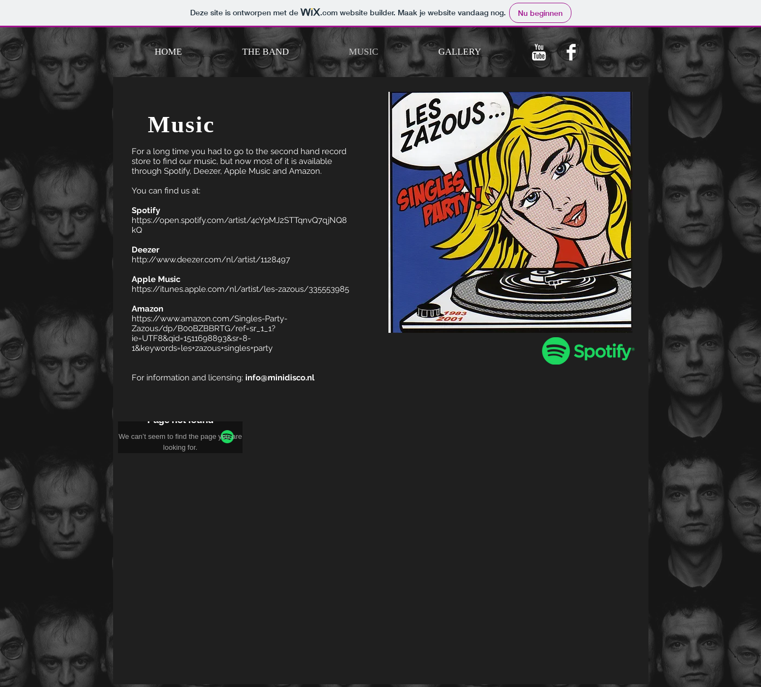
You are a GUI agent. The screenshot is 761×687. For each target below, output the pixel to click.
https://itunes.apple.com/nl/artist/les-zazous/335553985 (240, 289)
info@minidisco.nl (280, 378)
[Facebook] (571, 52)
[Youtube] (538, 52)
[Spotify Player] (181, 481)
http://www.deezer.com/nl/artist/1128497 (211, 260)
